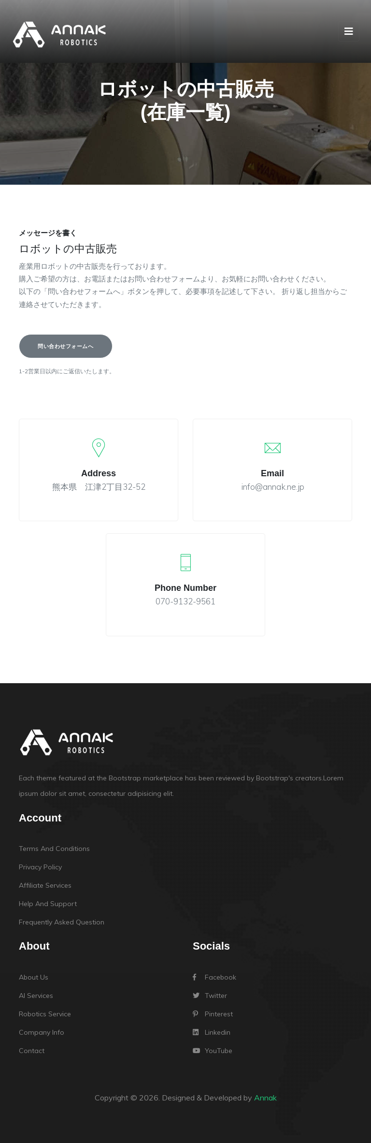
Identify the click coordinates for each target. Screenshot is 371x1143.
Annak (265, 1097)
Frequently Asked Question (61, 922)
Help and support (48, 903)
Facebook (214, 977)
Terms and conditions (54, 848)
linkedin (211, 1032)
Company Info (41, 1032)
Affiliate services (45, 885)
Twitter (210, 995)
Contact (31, 1050)
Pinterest (213, 1014)
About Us (33, 977)
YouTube (212, 1050)
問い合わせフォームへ (65, 346)
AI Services (36, 995)
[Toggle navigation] (348, 31)
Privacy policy (40, 867)
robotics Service (45, 1014)
